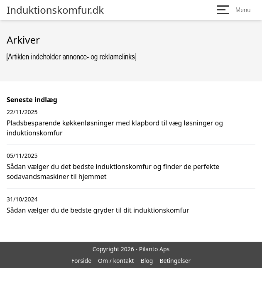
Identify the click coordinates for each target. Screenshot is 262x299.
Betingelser (175, 261)
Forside (81, 261)
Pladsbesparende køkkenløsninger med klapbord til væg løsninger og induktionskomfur (115, 127)
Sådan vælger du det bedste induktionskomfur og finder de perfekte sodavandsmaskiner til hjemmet (113, 171)
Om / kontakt (116, 261)
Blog (147, 261)
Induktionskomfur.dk (55, 10)
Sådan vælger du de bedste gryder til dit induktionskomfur (98, 210)
